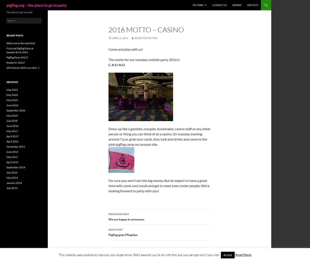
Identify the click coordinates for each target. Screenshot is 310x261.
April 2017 (12, 136)
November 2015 (15, 146)
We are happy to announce (159, 216)
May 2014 (12, 177)
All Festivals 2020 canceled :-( (22, 67)
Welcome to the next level (20, 43)
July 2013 (11, 188)
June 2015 (12, 151)
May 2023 (12, 100)
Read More (243, 255)
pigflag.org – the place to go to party (36, 5)
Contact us (219, 5)
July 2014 (11, 172)
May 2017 (12, 131)
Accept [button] (227, 255)
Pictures (198, 5)
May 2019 (12, 115)
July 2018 (11, 120)
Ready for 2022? (15, 62)
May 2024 (12, 95)
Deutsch (252, 5)
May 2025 (12, 89)
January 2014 (14, 182)
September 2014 (15, 167)
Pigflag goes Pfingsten (159, 232)
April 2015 (12, 162)
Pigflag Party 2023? (17, 57)
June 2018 (12, 126)
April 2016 (12, 141)
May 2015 (12, 157)
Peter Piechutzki (146, 38)
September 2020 (15, 110)
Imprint (237, 5)
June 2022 (12, 105)
